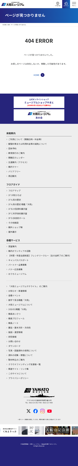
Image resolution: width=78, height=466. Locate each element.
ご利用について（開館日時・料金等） (25, 139)
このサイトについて (17, 373)
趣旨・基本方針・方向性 (19, 327)
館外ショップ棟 (15, 227)
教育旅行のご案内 (16, 153)
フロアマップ (14, 190)
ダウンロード (14, 345)
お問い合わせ (14, 341)
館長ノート (13, 322)
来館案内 (10, 133)
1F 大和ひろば (14, 195)
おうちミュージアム (17, 273)
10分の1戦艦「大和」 (18, 309)
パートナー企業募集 (17, 264)
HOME (5, 25)
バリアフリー (14, 171)
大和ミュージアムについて (20, 304)
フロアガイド (13, 184)
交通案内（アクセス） (18, 162)
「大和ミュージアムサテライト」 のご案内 (27, 286)
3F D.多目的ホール (16, 218)
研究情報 (12, 336)
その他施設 (13, 222)
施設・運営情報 (15, 332)
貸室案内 (12, 246)
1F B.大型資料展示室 (17, 208)
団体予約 (12, 148)
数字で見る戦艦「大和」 (19, 300)
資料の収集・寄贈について (20, 355)
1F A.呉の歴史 (14, 199)
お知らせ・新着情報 (17, 290)
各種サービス (13, 240)
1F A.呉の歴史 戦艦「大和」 (21, 204)
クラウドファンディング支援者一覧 (24, 364)
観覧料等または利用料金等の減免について (27, 143)
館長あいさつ (14, 313)
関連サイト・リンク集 (18, 368)
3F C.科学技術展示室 (17, 213)
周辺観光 (12, 175)
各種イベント (14, 295)
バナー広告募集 (15, 269)
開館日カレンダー (16, 157)
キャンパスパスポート (18, 260)
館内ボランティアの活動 (19, 250)
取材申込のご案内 (16, 359)
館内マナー (13, 166)
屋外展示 (12, 231)
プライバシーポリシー (18, 378)
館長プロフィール (16, 318)
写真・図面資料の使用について (22, 350)
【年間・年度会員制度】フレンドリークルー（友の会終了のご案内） (39, 255)
